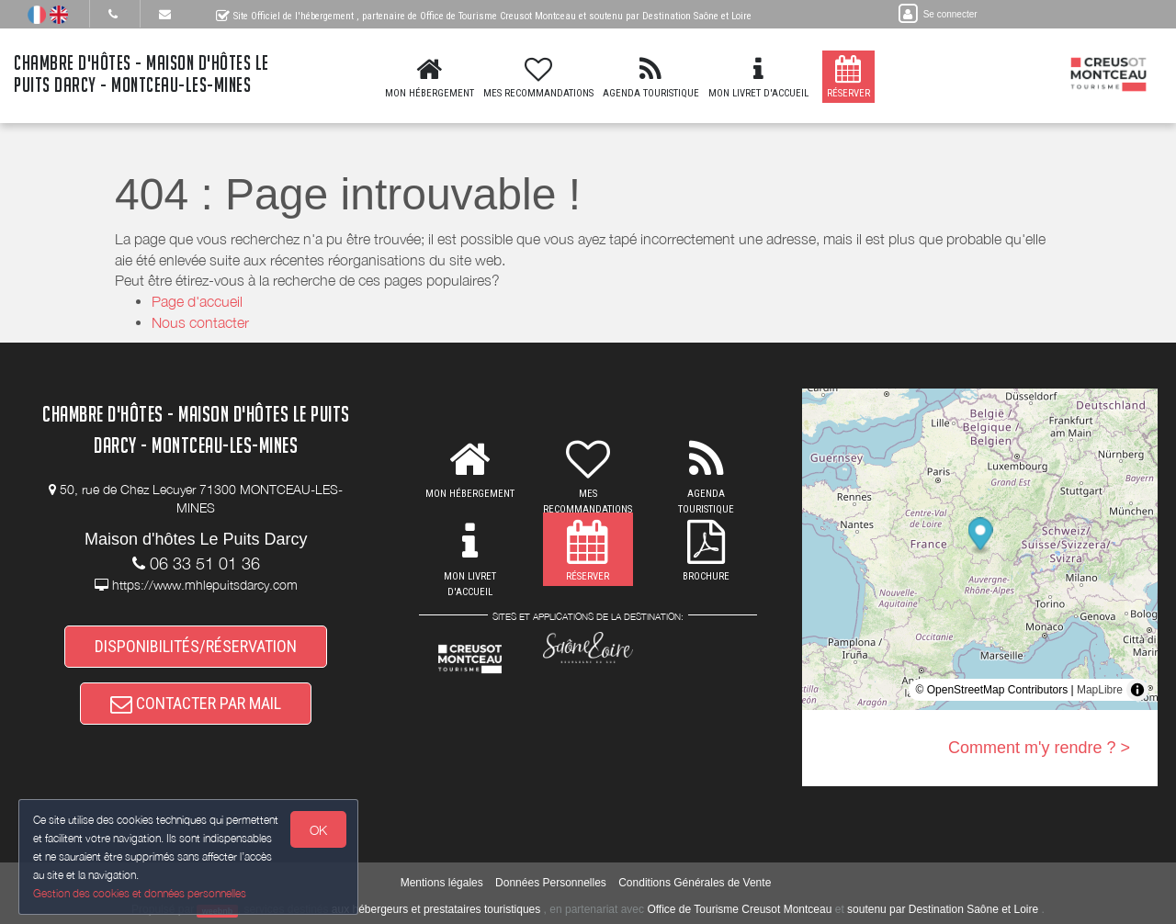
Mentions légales (442, 882)
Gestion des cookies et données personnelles (139, 893)
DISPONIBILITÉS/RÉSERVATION (196, 646)
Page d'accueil (197, 301)
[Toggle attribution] (1137, 690)
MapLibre (1100, 689)
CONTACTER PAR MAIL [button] (195, 703)
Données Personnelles (550, 882)
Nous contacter (200, 322)
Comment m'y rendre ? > (1039, 747)
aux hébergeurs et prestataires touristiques (436, 909)
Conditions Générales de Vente (694, 882)
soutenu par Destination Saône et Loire (942, 909)
